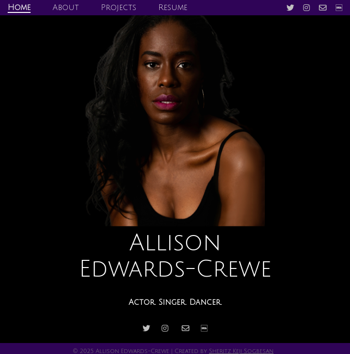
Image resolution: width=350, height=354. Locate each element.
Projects (118, 7)
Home (19, 7)
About (66, 7)
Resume (172, 7)
